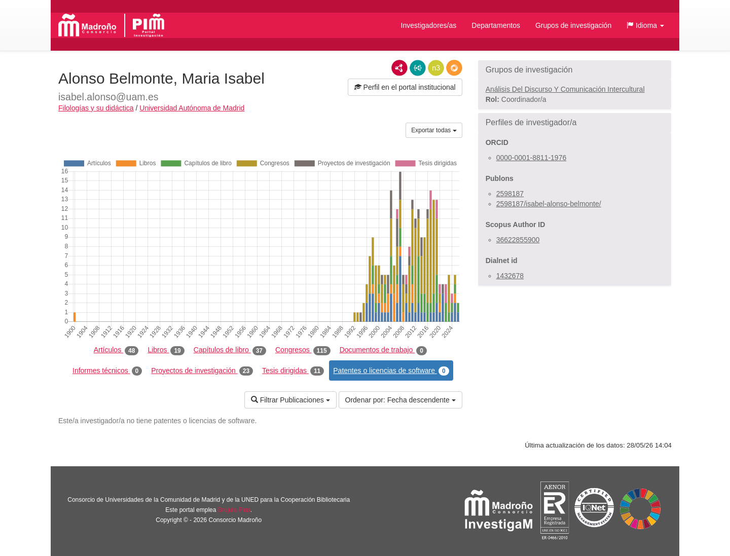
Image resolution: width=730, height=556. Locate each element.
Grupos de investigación (573, 25)
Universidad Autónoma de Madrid (191, 108)
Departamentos (495, 25)
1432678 (510, 276)
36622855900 (518, 240)
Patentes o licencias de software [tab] (391, 371)
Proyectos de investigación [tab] (202, 371)
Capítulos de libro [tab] (230, 350)
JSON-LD (418, 68)
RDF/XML (399, 68)
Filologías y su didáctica (96, 108)
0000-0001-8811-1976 (531, 158)
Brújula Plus (234, 509)
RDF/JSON (454, 68)
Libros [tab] (166, 350)
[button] (645, 25)
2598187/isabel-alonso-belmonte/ (548, 204)
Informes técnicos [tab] (107, 371)
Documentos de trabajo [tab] (383, 350)
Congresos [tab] (303, 350)
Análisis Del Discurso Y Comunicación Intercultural (565, 89)
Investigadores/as (429, 25)
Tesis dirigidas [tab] (293, 371)
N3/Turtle (436, 68)
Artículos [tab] (116, 350)
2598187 (510, 194)
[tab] (574, 70)
